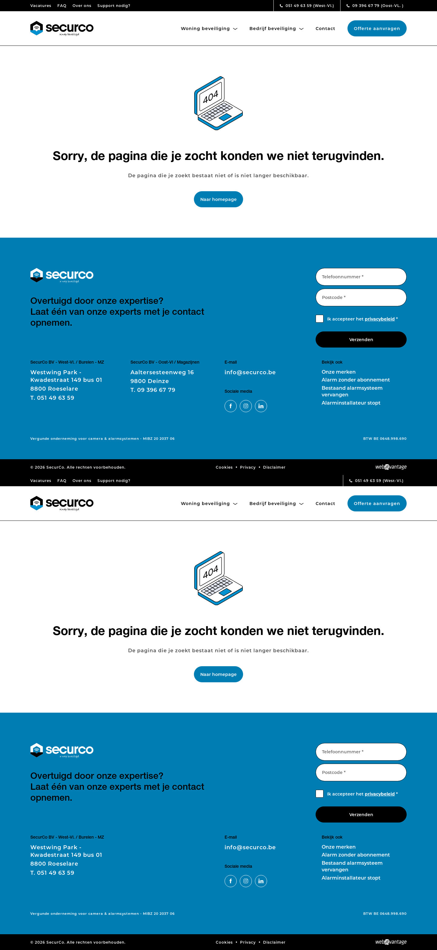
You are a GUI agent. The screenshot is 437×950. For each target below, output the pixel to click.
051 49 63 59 (307, 5)
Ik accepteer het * (362, 319)
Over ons (82, 5)
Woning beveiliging (209, 28)
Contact (325, 28)
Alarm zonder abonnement (356, 379)
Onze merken (339, 371)
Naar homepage (218, 199)
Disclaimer (274, 467)
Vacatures (40, 5)
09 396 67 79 (375, 5)
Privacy (248, 467)
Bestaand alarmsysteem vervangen (352, 391)
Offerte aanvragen (377, 28)
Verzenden (361, 339)
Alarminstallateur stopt (351, 402)
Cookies (224, 467)
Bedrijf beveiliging (276, 28)
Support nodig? (113, 5)
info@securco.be (250, 372)
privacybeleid (380, 319)
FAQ (61, 5)
